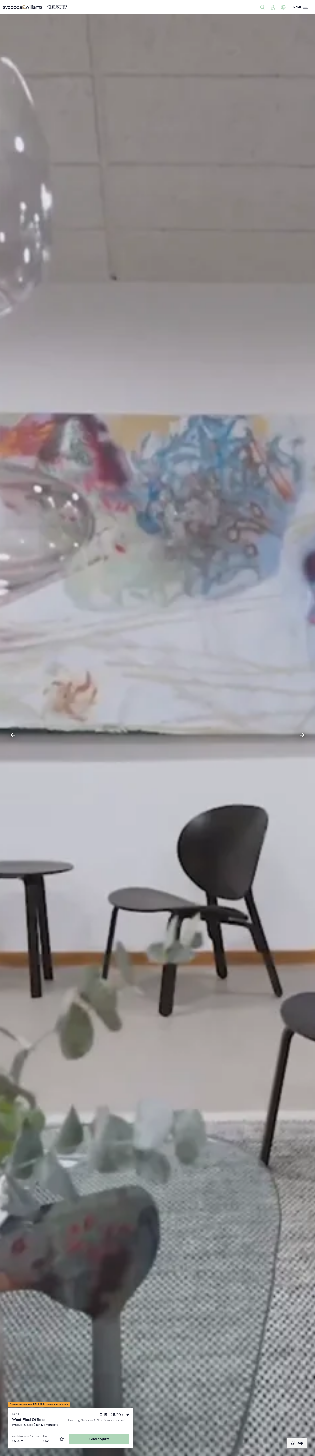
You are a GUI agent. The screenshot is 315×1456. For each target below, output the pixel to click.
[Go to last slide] (13, 735)
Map (297, 1443)
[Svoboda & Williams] (35, 7)
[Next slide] (302, 735)
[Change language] (283, 7)
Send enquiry (99, 1439)
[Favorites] (62, 1439)
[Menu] (301, 7)
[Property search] (262, 7)
